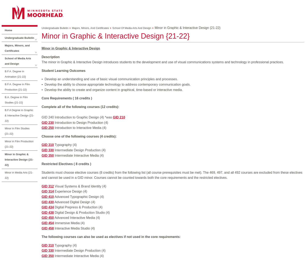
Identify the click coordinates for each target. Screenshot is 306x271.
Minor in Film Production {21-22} (19, 144)
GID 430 (48, 202)
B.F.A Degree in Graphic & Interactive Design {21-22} (19, 115)
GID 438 (48, 212)
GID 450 (48, 217)
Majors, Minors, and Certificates (17, 48)
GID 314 (48, 191)
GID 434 (48, 207)
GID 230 (48, 122)
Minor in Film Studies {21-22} (17, 131)
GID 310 (48, 145)
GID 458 (48, 228)
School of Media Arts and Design (18, 61)
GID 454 (48, 223)
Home (8, 30)
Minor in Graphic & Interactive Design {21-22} (19, 160)
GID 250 (48, 128)
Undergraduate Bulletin (19, 37)
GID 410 (48, 197)
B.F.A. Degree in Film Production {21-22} (17, 87)
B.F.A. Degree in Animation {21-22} (15, 74)
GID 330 (48, 150)
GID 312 (48, 186)
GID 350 (48, 155)
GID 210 (119, 117)
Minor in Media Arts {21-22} (19, 175)
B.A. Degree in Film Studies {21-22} (16, 100)
